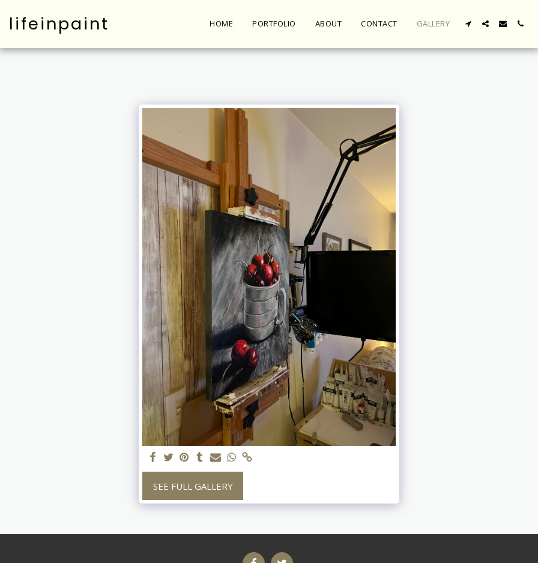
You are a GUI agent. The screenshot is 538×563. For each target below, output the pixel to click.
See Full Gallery (193, 486)
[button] (468, 24)
